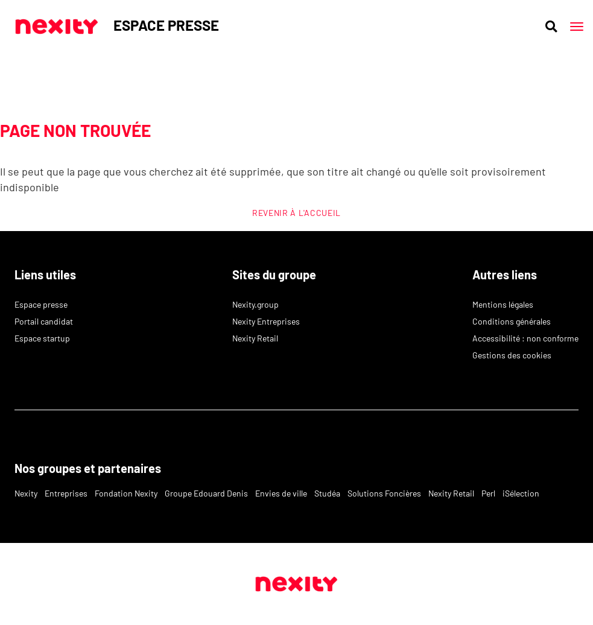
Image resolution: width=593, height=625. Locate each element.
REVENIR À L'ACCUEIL (296, 213)
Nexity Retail (255, 338)
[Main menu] (576, 26)
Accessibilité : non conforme (525, 338)
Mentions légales (502, 304)
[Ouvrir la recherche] (551, 26)
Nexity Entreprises (266, 321)
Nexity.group (255, 304)
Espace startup (42, 338)
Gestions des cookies (511, 355)
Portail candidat (43, 321)
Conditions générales (511, 321)
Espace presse (41, 304)
